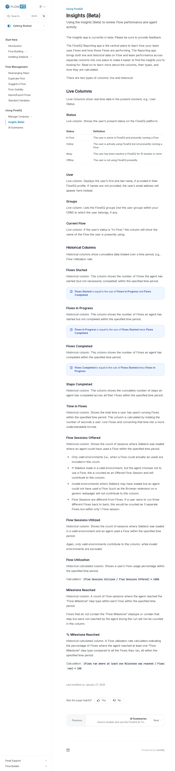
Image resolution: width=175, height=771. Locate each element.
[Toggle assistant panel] (44, 16)
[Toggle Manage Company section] (27, 116)
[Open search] (22, 16)
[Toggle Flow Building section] (27, 51)
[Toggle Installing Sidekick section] (27, 57)
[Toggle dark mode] (42, 6)
